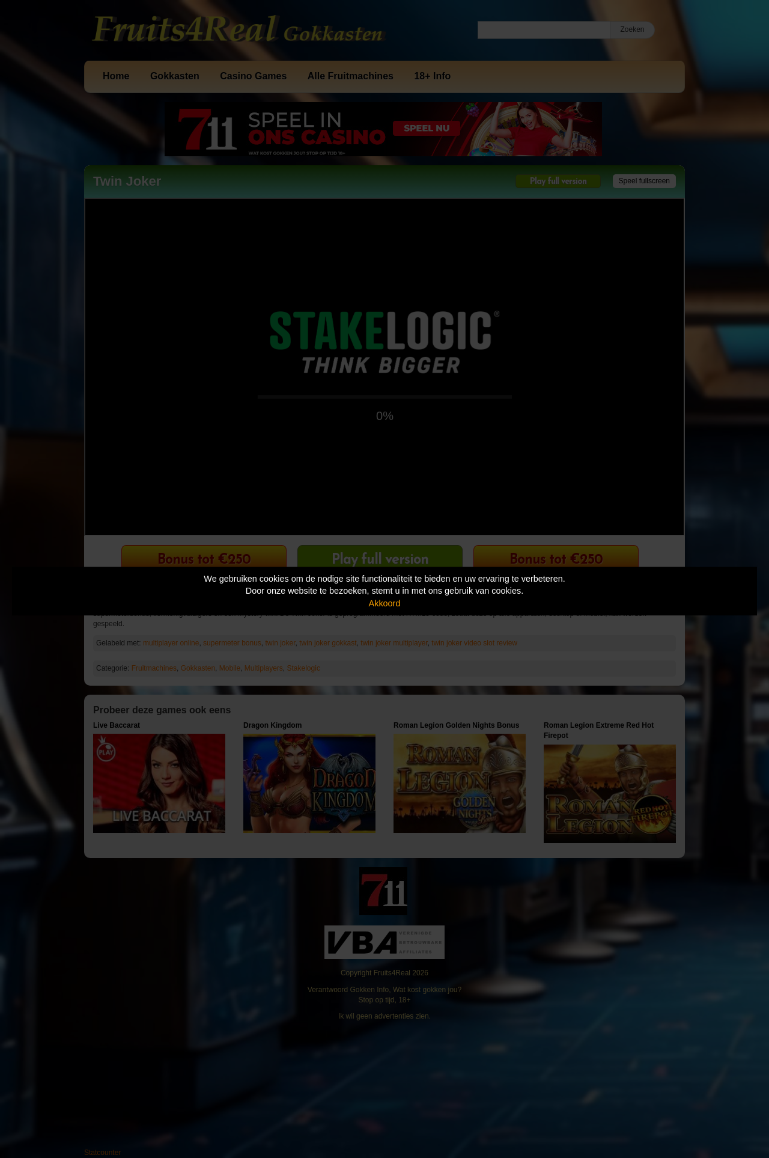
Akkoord (385, 603)
